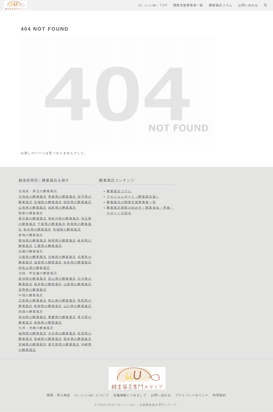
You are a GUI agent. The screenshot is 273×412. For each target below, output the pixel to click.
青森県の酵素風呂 (62, 196)
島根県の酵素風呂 (48, 306)
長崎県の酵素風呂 (48, 339)
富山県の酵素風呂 (62, 278)
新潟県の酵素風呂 (33, 278)
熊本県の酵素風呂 (78, 339)
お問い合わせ (161, 395)
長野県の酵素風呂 (33, 289)
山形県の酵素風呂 (33, 207)
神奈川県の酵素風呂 (64, 218)
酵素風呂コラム (119, 191)
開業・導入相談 (58, 395)
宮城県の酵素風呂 (48, 202)
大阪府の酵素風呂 (33, 257)
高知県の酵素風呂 (33, 317)
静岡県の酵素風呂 (62, 240)
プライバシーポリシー (192, 395)
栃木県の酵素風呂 (38, 229)
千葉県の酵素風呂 (52, 224)
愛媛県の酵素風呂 (62, 317)
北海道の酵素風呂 (33, 196)
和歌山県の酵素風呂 (34, 268)
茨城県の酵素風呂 (67, 229)
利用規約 (219, 395)
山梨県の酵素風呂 (78, 284)
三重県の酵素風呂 (48, 246)
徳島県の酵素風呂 (48, 322)
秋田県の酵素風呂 (78, 202)
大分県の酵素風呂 (62, 333)
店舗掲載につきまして (130, 395)
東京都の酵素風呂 (33, 218)
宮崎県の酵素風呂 (33, 344)
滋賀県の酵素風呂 (48, 262)
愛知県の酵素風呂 (33, 240)
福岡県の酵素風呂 (33, 333)
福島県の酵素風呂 (62, 207)
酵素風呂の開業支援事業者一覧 (131, 202)
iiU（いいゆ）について (92, 395)
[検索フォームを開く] (265, 5)
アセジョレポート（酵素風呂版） (133, 196)
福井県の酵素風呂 (48, 284)
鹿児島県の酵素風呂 (64, 344)
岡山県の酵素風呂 (62, 300)
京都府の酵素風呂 (62, 257)
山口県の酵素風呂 (78, 306)
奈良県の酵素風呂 (78, 262)
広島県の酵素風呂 (33, 300)
